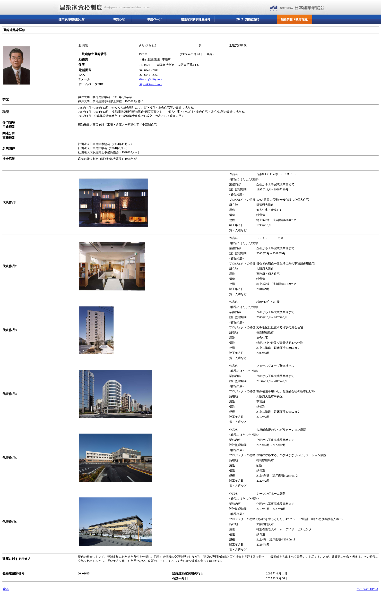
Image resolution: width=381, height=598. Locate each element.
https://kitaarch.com (150, 84)
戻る (6, 589)
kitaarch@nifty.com (150, 79)
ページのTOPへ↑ (367, 589)
